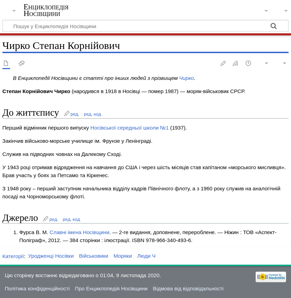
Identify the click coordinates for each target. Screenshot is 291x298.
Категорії (13, 256)
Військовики (93, 256)
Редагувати (223, 64)
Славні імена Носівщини (79, 232)
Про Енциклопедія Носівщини (111, 288)
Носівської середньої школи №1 (129, 128)
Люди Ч (146, 256)
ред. (74, 114)
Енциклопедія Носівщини (46, 10)
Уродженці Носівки (51, 256)
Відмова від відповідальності (188, 288)
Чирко (186, 78)
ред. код (92, 114)
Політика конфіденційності (37, 288)
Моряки (123, 256)
